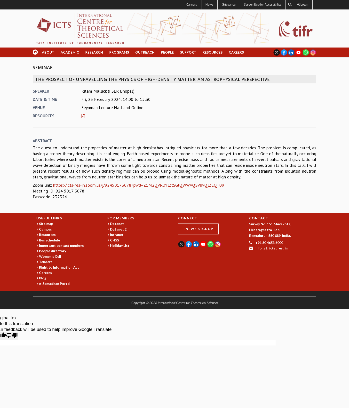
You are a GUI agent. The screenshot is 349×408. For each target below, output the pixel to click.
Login (303, 4)
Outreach (145, 52)
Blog (42, 278)
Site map (46, 224)
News (209, 4)
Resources (212, 52)
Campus (45, 229)
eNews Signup (198, 229)
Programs (119, 52)
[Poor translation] (12, 336)
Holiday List (119, 245)
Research (94, 52)
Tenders (45, 262)
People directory (52, 251)
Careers (191, 4)
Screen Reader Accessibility (262, 4)
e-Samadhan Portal (54, 283)
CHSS (114, 240)
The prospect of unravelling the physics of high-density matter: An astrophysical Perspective (152, 79)
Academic (70, 52)
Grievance (229, 4)
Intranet (117, 234)
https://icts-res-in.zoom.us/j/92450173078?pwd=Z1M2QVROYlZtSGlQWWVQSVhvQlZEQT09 (138, 185)
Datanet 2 (118, 229)
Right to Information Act (59, 267)
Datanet (117, 224)
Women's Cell (50, 256)
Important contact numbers (61, 245)
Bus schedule (49, 240)
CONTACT (258, 218)
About (48, 52)
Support (188, 52)
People (167, 52)
